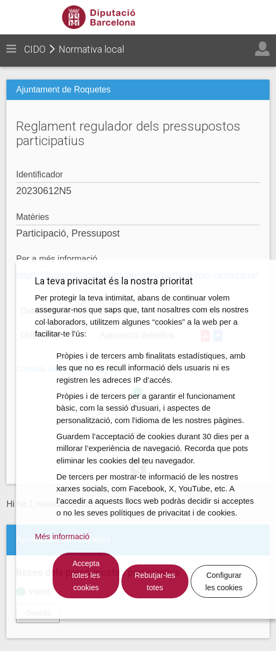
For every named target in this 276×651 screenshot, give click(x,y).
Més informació (62, 536)
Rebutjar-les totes (155, 581)
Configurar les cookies (223, 581)
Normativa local (91, 49)
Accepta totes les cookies (86, 575)
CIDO (35, 49)
